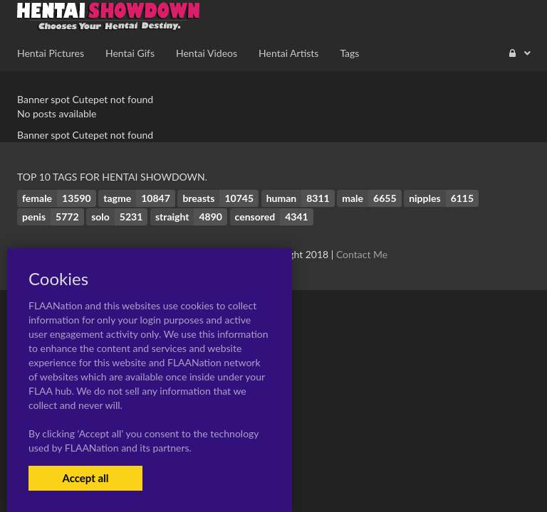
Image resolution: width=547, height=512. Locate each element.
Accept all (85, 477)
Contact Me (361, 254)
